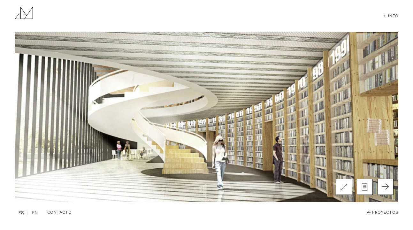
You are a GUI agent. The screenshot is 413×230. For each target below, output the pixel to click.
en (35, 212)
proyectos (381, 213)
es (21, 212)
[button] (365, 187)
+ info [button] (390, 15)
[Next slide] (386, 187)
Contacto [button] (59, 212)
